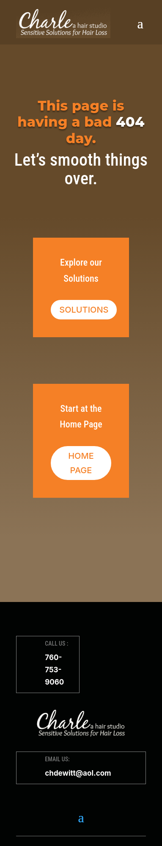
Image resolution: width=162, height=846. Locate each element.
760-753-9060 (54, 669)
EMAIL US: (57, 759)
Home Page (81, 463)
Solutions (83, 310)
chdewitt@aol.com (78, 773)
